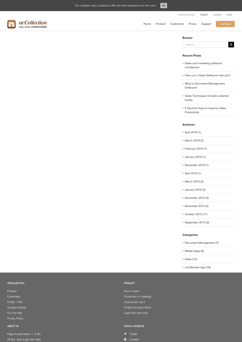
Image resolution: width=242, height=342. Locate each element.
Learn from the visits (136, 312)
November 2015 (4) (197, 206)
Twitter (130, 334)
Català (229, 14)
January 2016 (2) (195, 189)
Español (217, 14)
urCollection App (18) (198, 267)
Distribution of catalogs (137, 296)
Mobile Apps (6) (194, 250)
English (204, 14)
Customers (13, 296)
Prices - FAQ (14, 302)
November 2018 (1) (197, 165)
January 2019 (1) (195, 156)
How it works (131, 291)
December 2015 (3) (197, 197)
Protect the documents (137, 307)
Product (12, 291)
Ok (163, 5)
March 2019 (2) (194, 140)
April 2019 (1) (193, 132)
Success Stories (16, 307)
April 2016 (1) (193, 173)
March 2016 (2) (194, 181)
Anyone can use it (134, 302)
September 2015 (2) (197, 222)
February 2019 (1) (196, 148)
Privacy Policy (15, 318)
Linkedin (131, 339)
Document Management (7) (202, 242)
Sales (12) (191, 259)
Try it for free (14, 312)
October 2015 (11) (196, 214)
